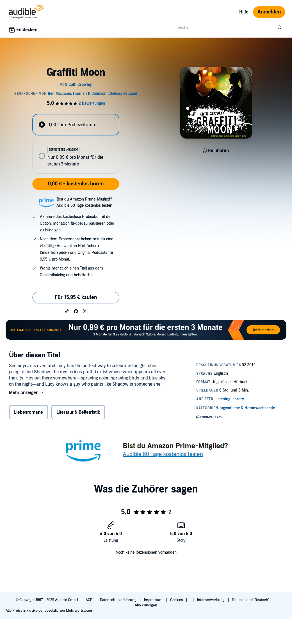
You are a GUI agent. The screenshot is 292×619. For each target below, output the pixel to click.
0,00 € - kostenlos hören (76, 184)
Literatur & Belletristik (78, 412)
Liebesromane (28, 412)
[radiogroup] (75, 144)
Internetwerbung (211, 600)
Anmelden (269, 12)
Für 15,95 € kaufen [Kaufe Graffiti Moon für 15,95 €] (76, 297)
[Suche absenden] (280, 27)
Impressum (153, 600)
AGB (89, 600)
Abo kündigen (146, 605)
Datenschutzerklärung (118, 600)
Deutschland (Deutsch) (251, 600)
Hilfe (243, 12)
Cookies (177, 600)
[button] (67, 311)
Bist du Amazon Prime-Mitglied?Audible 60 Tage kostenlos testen (84, 202)
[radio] (75, 124)
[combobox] (229, 27)
